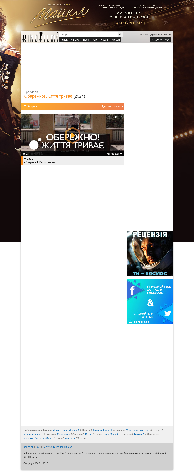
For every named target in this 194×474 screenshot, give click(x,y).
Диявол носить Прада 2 (66, 430)
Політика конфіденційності (57, 447)
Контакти (28, 447)
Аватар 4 (70, 438)
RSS (38, 447)
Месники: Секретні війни (37, 438)
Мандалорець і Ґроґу (138, 430)
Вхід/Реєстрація (161, 39)
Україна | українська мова (155, 34)
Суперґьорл (63, 434)
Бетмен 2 (139, 434)
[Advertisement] (97, 64)
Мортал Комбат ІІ (103, 430)
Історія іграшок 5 (32, 434)
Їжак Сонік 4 (111, 434)
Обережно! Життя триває (48, 96)
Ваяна (88, 434)
